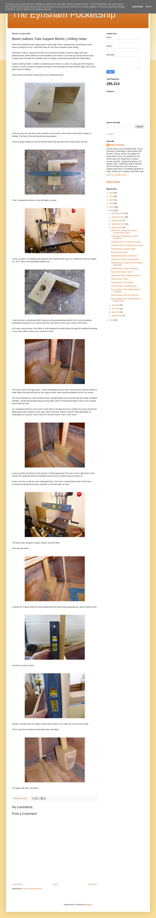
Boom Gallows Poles (119, 252)
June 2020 (115, 309)
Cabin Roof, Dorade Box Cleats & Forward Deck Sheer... (124, 231)
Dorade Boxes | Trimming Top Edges (125, 242)
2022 (111, 203)
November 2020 (118, 217)
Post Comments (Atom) (32, 889)
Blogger (89, 905)
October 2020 (117, 220)
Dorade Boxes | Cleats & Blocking (124, 268)
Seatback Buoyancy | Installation (124, 256)
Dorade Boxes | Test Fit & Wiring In (125, 295)
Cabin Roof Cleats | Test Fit (122, 272)
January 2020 (117, 316)
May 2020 (115, 312)
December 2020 (118, 213)
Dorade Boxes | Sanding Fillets (123, 249)
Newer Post (17, 884)
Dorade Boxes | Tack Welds (122, 283)
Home (55, 884)
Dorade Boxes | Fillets (120, 279)
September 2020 (118, 224)
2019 (111, 320)
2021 (111, 207)
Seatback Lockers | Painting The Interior (127, 245)
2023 (111, 200)
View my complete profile (116, 175)
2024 (111, 196)
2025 (111, 193)
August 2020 (116, 227)
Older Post (92, 884)
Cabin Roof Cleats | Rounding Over (125, 259)
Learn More (137, 7)
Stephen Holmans (117, 145)
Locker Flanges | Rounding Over (124, 286)
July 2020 (115, 305)
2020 (111, 210)
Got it (148, 7)
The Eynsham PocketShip (64, 14)
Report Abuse (113, 182)
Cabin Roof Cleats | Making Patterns (125, 275)
